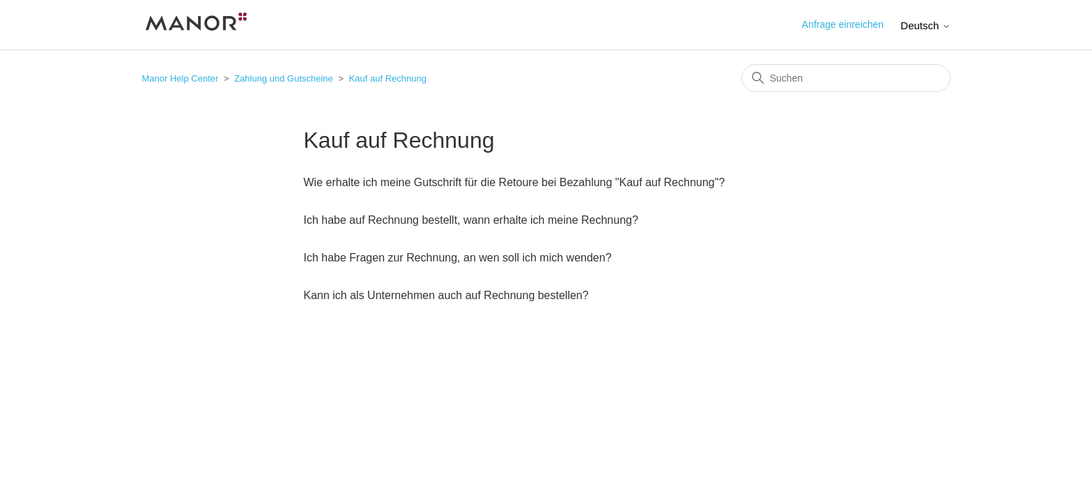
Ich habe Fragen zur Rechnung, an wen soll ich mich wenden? (458, 258)
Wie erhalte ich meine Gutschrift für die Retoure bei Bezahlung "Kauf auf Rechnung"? (514, 182)
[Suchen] (846, 78)
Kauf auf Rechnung (387, 78)
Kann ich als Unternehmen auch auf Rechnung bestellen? (446, 295)
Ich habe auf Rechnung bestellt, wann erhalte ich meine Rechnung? (471, 220)
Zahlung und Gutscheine (283, 78)
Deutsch (925, 25)
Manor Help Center (180, 78)
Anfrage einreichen (843, 24)
